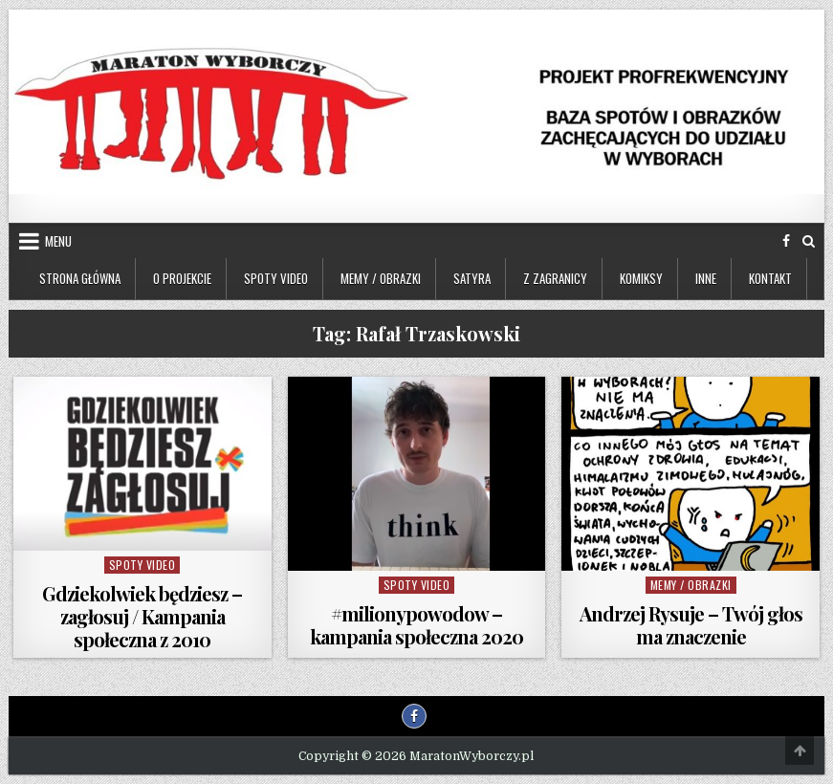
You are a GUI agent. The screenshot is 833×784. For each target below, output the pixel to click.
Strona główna (80, 278)
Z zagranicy (555, 278)
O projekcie (182, 278)
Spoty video (276, 278)
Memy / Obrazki (380, 278)
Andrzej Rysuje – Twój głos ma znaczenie (691, 624)
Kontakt (770, 278)
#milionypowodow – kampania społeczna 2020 (416, 624)
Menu (58, 240)
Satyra (472, 278)
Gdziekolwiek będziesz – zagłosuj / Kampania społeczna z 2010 (142, 616)
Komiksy (641, 278)
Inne (705, 278)
